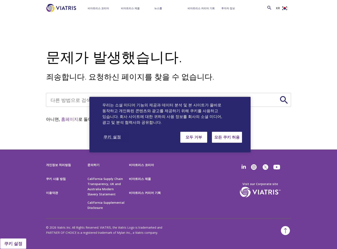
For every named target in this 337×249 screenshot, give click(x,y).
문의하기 (93, 165)
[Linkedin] (244, 167)
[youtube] (277, 167)
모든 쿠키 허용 (227, 137)
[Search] (261, 7)
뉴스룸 (158, 8)
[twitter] (265, 167)
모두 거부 (193, 137)
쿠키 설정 (13, 243)
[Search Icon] (269, 8)
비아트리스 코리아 (98, 8)
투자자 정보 (228, 8)
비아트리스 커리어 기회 (201, 8)
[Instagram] (253, 167)
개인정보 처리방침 (58, 165)
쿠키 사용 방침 (56, 179)
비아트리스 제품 (130, 8)
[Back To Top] (285, 230)
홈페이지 (69, 119)
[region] (170, 124)
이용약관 (52, 193)
